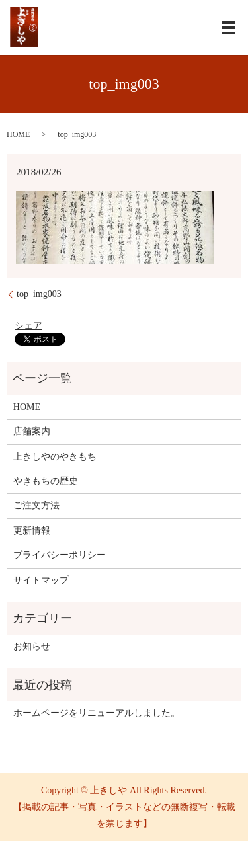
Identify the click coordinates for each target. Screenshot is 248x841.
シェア (28, 326)
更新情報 (31, 531)
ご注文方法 (36, 505)
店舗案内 (31, 431)
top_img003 (39, 294)
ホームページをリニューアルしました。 (96, 713)
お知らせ (31, 646)
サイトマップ (41, 580)
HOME (18, 134)
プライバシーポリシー (59, 555)
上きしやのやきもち (55, 456)
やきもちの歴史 (45, 481)
